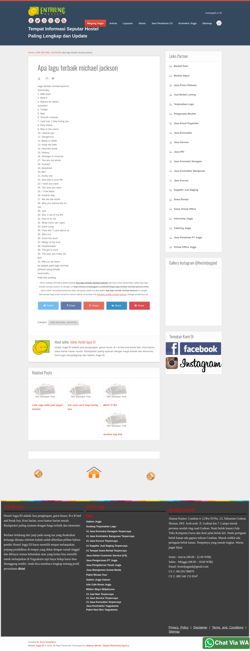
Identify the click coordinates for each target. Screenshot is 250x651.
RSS (64, 20)
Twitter (37, 20)
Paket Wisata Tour (96, 574)
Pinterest (51, 20)
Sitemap (207, 23)
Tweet (48, 305)
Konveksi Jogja (187, 23)
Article (113, 23)
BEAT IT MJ (110, 405)
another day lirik (112, 434)
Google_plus (44, 20)
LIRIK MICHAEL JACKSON (48, 52)
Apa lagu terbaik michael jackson (112, 294)
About (142, 23)
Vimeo (57, 20)
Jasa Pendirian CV (162, 23)
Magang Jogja (95, 23)
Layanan (128, 23)
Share (71, 305)
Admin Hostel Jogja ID (82, 342)
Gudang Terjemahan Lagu (101, 526)
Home (31, 52)
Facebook (31, 20)
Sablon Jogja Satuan (98, 579)
